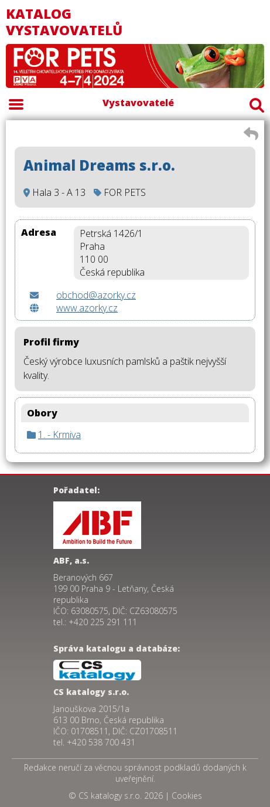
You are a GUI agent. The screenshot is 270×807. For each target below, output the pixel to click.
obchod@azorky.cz (96, 295)
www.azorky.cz (87, 307)
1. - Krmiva (59, 434)
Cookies (187, 795)
